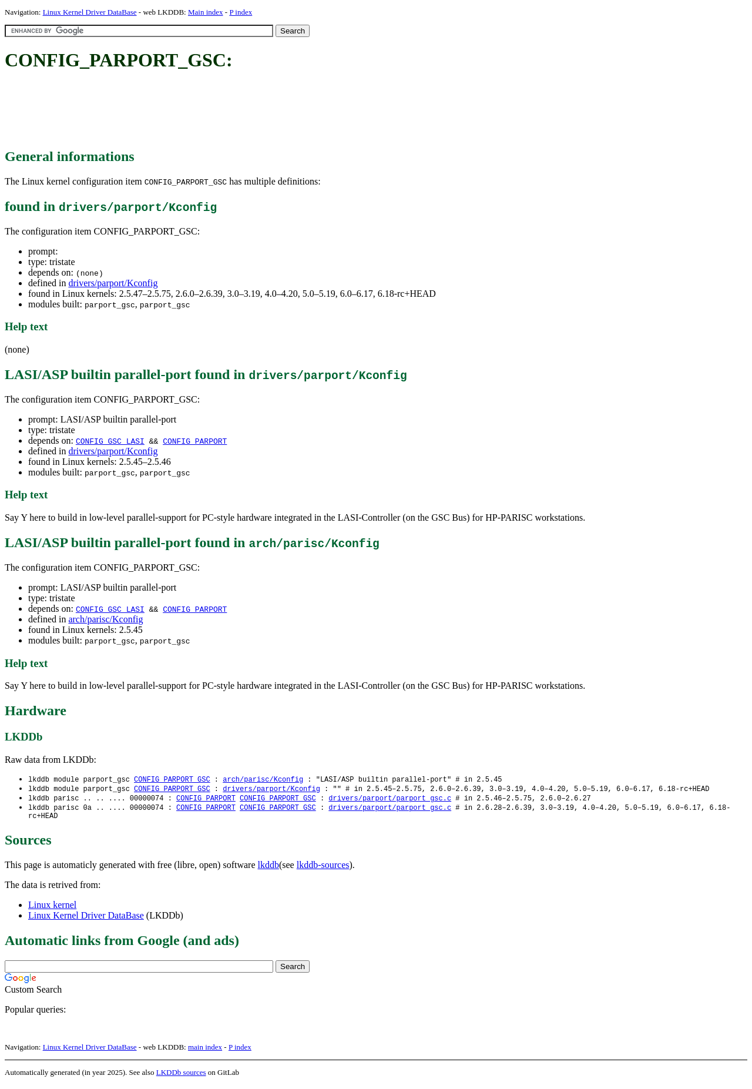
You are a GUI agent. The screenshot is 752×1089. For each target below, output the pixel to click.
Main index (205, 12)
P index (240, 12)
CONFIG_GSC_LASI (110, 440)
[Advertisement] (218, 110)
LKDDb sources (181, 1076)
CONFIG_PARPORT (195, 440)
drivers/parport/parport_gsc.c (389, 800)
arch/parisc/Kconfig (105, 619)
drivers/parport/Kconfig (112, 283)
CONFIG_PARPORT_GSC (172, 780)
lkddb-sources (323, 869)
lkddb (268, 869)
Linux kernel (52, 909)
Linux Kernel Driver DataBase (90, 12)
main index (205, 1051)
